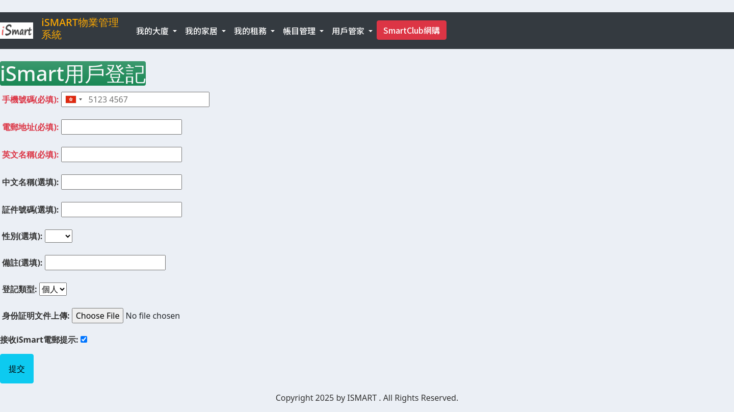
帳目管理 (300, 30)
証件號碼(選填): (30, 209)
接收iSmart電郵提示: (39, 339)
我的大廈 (153, 30)
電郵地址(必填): (30, 127)
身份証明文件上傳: (36, 315)
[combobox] (73, 99)
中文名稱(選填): (30, 182)
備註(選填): (22, 262)
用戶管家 (349, 30)
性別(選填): (22, 236)
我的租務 (251, 30)
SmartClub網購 (411, 30)
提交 (17, 368)
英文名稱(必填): (30, 154)
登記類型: (19, 289)
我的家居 (202, 30)
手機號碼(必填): (30, 99)
